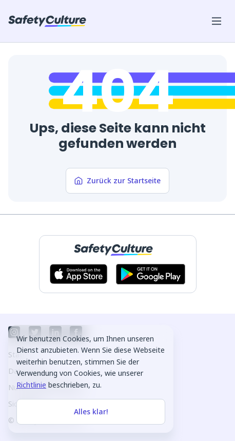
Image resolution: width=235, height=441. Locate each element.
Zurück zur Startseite (117, 180)
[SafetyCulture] (47, 21)
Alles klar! (91, 411)
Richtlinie (31, 385)
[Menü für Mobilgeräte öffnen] (216, 21)
